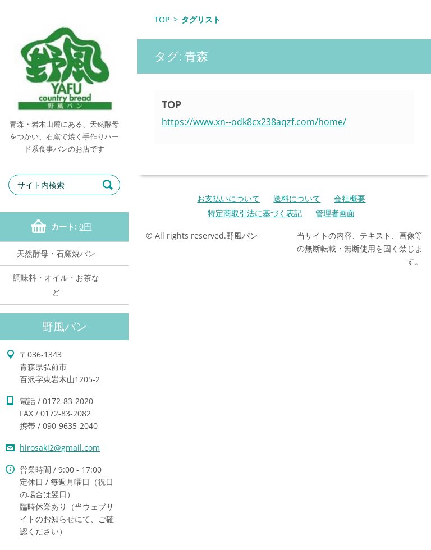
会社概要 (349, 198)
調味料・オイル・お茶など (56, 284)
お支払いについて (228, 198)
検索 (109, 185)
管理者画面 (335, 213)
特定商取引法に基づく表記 (255, 213)
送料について (296, 198)
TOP (161, 19)
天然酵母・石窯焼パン (56, 253)
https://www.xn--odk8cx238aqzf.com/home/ (254, 122)
